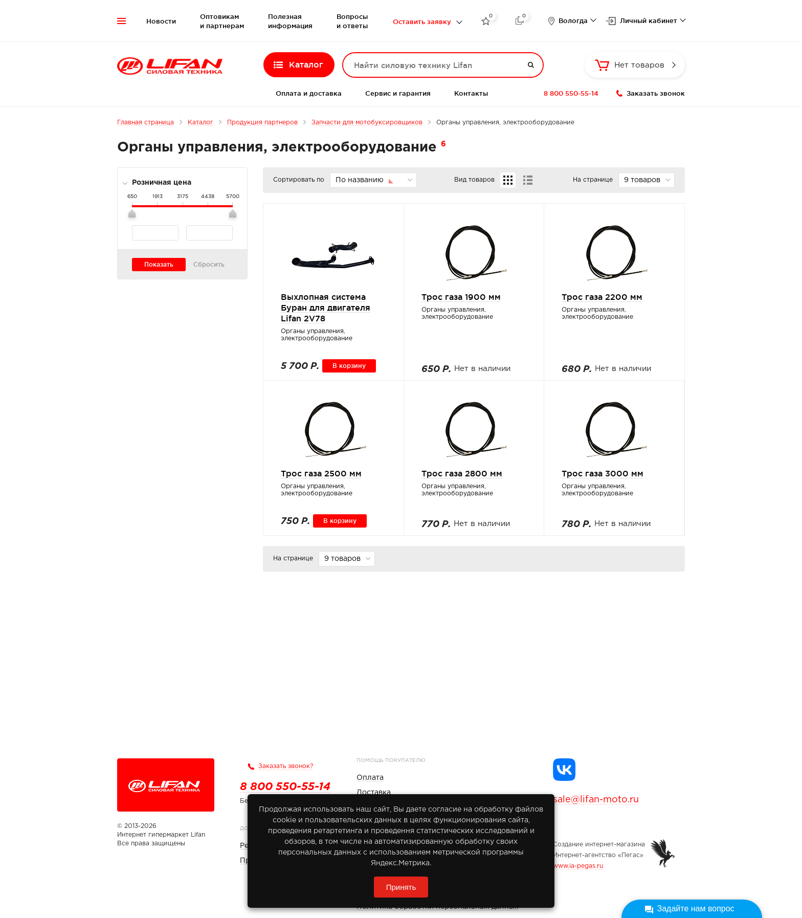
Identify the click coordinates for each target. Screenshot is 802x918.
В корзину (349, 365)
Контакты (471, 93)
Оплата (370, 778)
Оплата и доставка (309, 93)
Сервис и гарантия (398, 93)
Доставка (374, 793)
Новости (161, 21)
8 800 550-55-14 (571, 93)
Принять (401, 887)
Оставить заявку (422, 21)
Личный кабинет (648, 20)
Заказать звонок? (285, 766)
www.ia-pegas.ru (578, 866)
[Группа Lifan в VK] (564, 769)
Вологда (573, 20)
